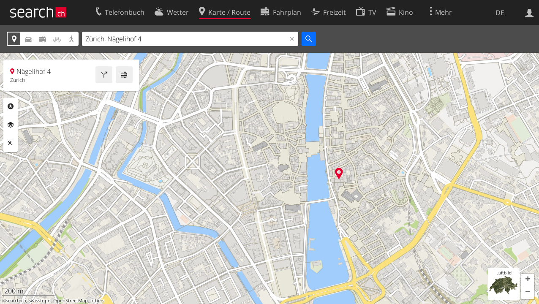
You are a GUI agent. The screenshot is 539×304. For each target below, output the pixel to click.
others (97, 301)
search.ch (16, 301)
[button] (527, 280)
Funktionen (10, 143)
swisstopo (40, 301)
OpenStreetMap (70, 301)
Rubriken (10, 106)
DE (499, 12)
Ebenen (10, 125)
